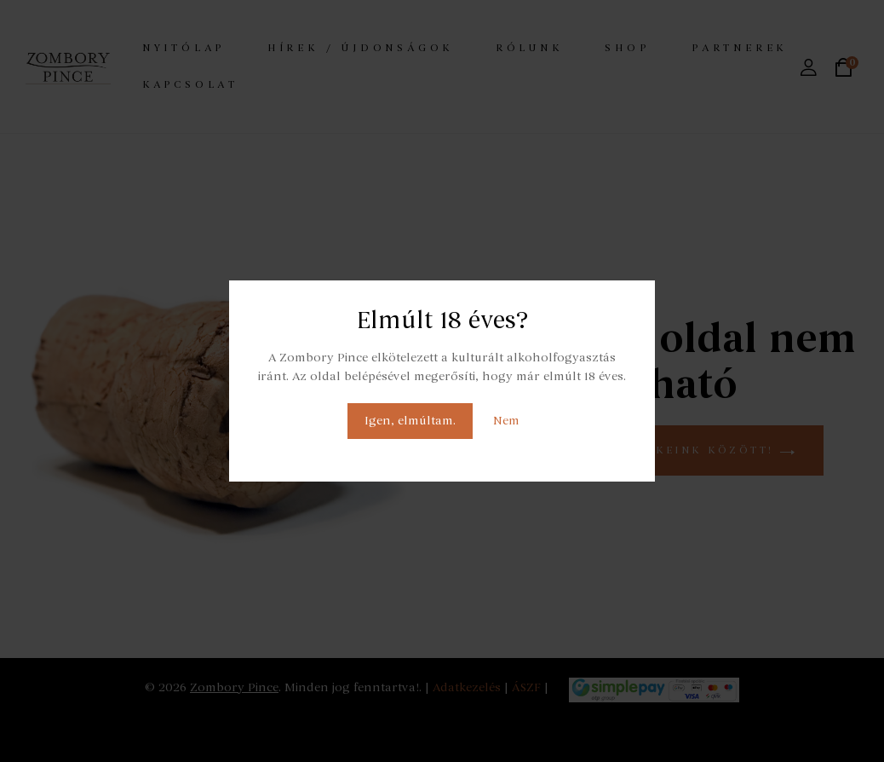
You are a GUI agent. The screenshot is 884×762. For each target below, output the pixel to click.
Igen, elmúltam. (410, 420)
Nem (506, 420)
